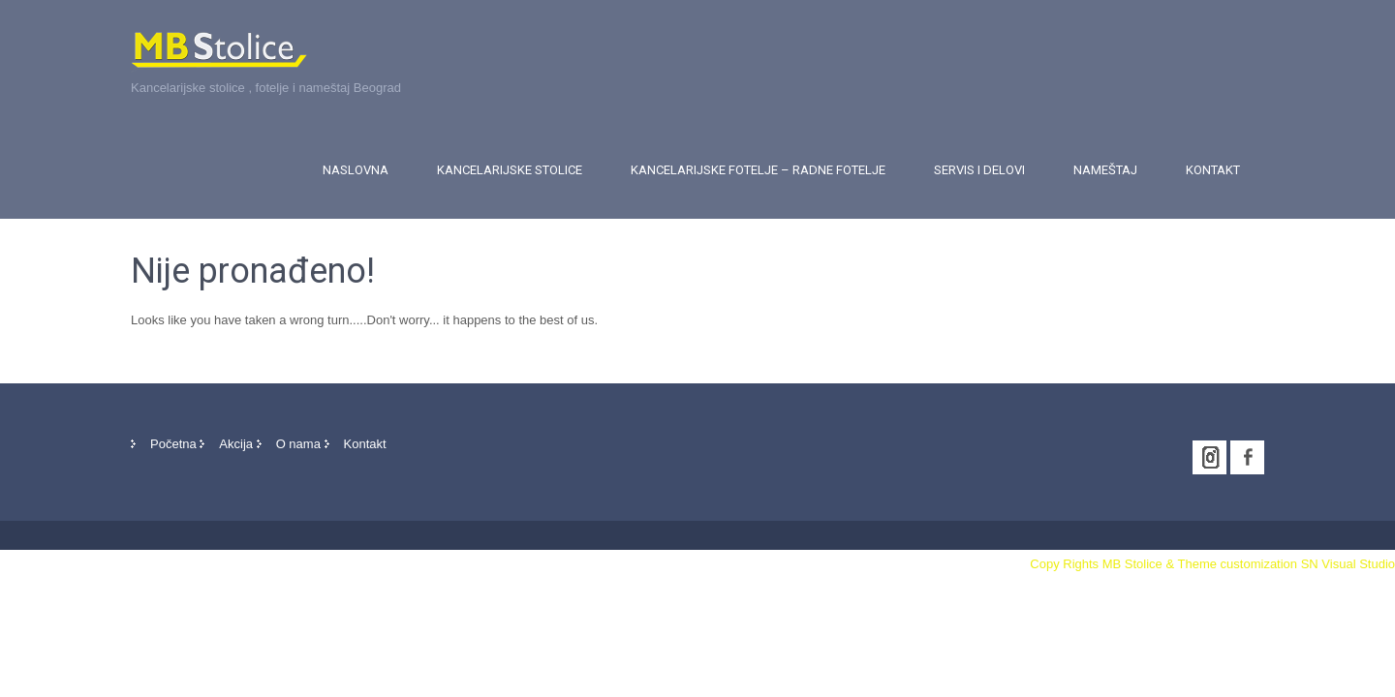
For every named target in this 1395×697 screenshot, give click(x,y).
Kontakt (1213, 170)
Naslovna (355, 170)
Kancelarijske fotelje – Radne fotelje (758, 170)
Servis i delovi (979, 170)
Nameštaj (1105, 170)
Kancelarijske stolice (509, 170)
